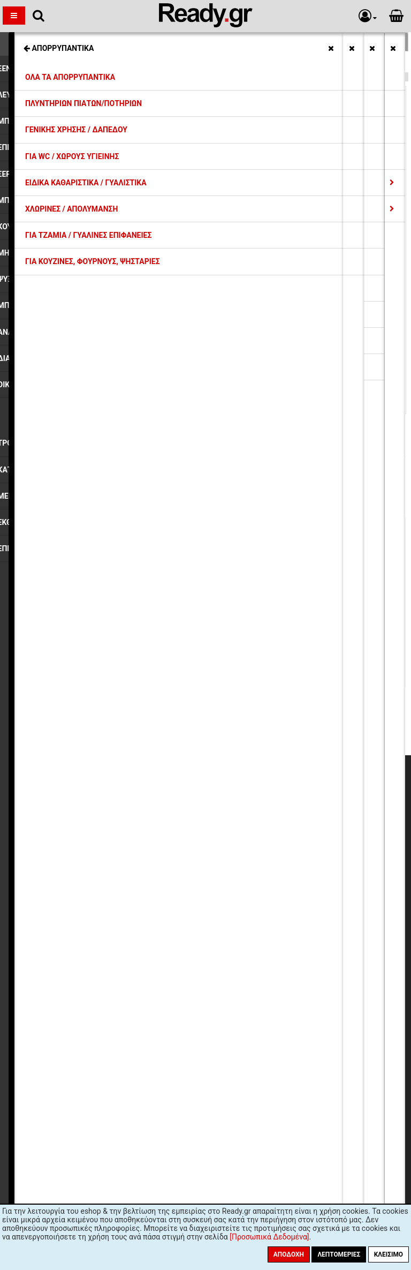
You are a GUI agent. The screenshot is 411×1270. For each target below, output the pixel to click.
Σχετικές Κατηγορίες (206, 41)
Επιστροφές (91, 844)
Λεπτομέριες (338, 1254)
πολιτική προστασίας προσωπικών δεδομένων (270, 1006)
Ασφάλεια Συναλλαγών (109, 864)
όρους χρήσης (162, 1006)
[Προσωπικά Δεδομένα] (269, 1237)
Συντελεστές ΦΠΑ (102, 834)
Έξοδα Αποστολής (101, 815)
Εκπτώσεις (89, 805)
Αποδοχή (288, 1254)
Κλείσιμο (388, 1254)
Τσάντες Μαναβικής (45, 63)
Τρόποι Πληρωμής (102, 825)
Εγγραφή (265, 985)
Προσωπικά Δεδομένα (108, 854)
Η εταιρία (87, 795)
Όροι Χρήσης (93, 873)
